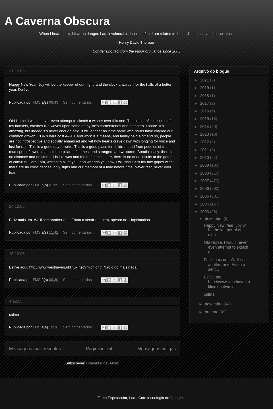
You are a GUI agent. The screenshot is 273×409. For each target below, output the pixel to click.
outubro (212, 312)
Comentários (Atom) (102, 363)
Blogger (176, 398)
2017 (205, 103)
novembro (214, 304)
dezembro (214, 218)
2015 (205, 118)
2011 (205, 150)
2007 (205, 181)
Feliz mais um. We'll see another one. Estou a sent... (225, 264)
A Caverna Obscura (57, 21)
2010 (205, 157)
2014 (205, 126)
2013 (205, 134)
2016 (205, 111)
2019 (205, 87)
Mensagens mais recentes (35, 348)
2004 (205, 204)
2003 (205, 211)
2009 (205, 165)
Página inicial (99, 348)
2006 (205, 188)
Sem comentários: (78, 102)
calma (209, 294)
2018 (205, 95)
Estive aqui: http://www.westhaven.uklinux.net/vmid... (227, 282)
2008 (205, 173)
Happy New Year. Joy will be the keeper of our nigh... (226, 230)
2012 (205, 142)
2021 (205, 80)
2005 (205, 196)
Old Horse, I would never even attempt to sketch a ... (226, 247)
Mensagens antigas (156, 348)
